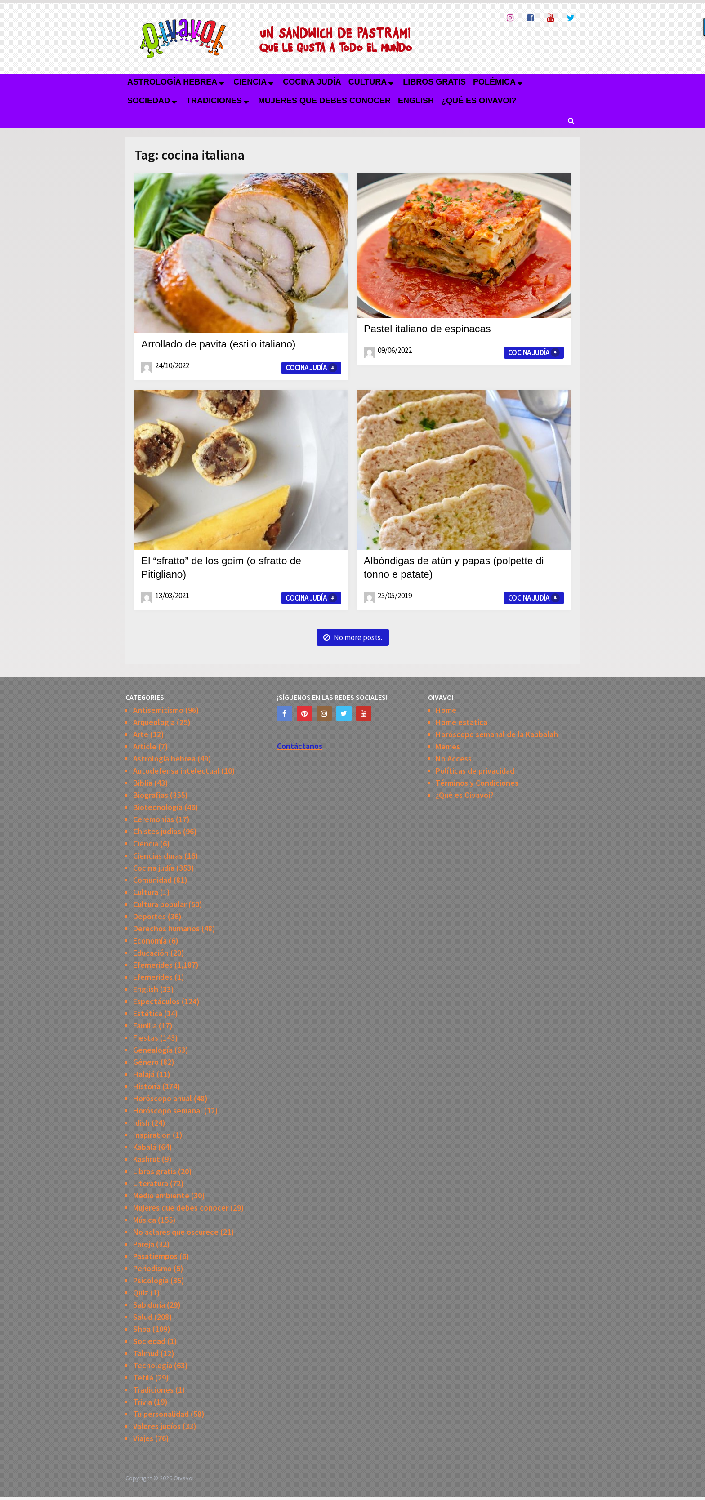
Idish (141, 1122)
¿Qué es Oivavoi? (478, 100)
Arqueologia (154, 722)
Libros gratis (434, 81)
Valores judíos (157, 1426)
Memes (448, 746)
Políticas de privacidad (475, 771)
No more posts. (352, 637)
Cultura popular (160, 904)
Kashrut (146, 1159)
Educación (151, 953)
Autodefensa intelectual (176, 771)
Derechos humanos (166, 928)
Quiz (140, 1292)
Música (144, 1220)
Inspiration (152, 1135)
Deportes (149, 916)
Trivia (142, 1402)
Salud (142, 1317)
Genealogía (153, 1050)
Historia (147, 1086)
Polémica (494, 81)
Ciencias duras (158, 855)
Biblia (142, 783)
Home (446, 710)
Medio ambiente (161, 1195)
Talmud (146, 1353)
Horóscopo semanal (167, 1110)
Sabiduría (149, 1305)
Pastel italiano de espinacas (431, 328)
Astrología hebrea (172, 81)
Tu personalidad (161, 1414)
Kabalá (144, 1147)
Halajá (144, 1074)
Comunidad (152, 880)
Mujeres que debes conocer (324, 100)
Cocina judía (312, 81)
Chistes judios (157, 831)
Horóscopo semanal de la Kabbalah (497, 734)
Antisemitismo (158, 710)
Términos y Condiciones (477, 783)
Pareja (143, 1244)
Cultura (367, 81)
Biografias (150, 795)
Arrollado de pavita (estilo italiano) (222, 344)
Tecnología (152, 1365)
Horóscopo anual (162, 1098)
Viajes (143, 1438)
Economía (150, 940)
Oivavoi (184, 1478)
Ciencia (250, 81)
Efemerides (153, 965)
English (416, 100)
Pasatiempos (155, 1256)
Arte (140, 734)
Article (144, 746)
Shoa (142, 1329)
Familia (145, 1025)
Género (146, 1062)
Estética (147, 1013)
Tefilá (143, 1377)
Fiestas (145, 1038)
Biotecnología (158, 807)
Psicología (151, 1280)
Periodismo (152, 1268)
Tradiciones (214, 100)
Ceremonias (153, 819)
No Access (454, 758)
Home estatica (461, 722)
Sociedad (148, 100)
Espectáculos (156, 1001)
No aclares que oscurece (176, 1232)
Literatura (150, 1183)
